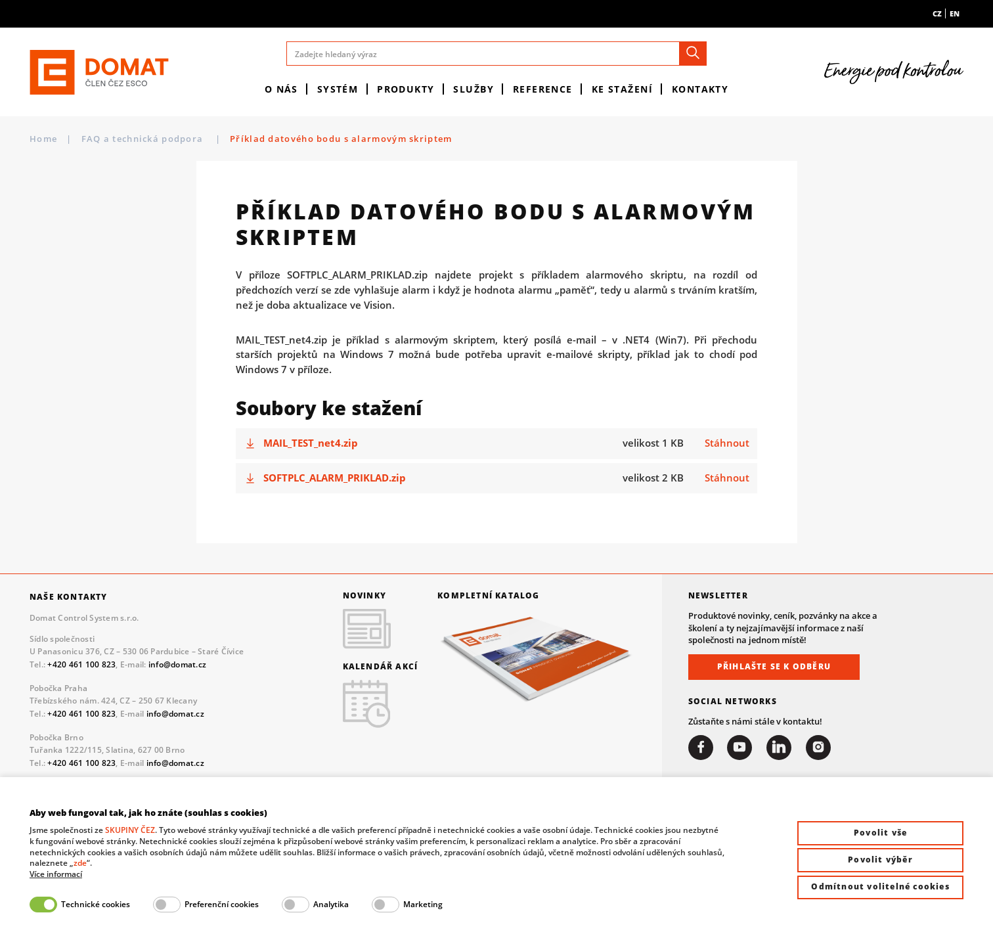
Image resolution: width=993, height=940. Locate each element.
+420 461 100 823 (81, 664)
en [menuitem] (955, 13)
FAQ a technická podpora (143, 139)
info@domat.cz (177, 664)
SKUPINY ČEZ (130, 830)
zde (80, 862)
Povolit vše (880, 832)
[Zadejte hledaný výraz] (496, 53)
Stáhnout (727, 442)
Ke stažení (622, 89)
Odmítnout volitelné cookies (880, 886)
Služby (473, 89)
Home (43, 139)
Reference (543, 89)
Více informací (56, 874)
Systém (338, 89)
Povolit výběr (880, 859)
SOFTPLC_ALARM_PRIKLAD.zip (334, 477)
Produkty (406, 89)
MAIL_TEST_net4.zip (310, 442)
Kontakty (700, 89)
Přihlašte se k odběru (774, 666)
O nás (281, 89)
